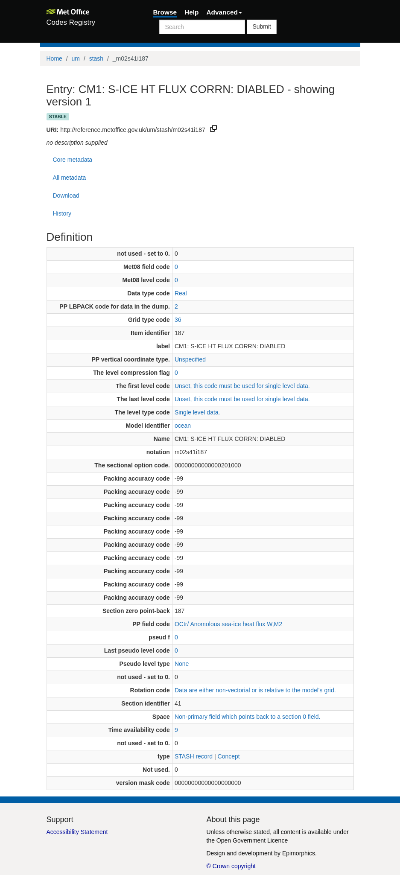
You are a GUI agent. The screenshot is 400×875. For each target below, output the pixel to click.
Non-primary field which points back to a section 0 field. (248, 716)
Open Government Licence (252, 840)
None (182, 663)
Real (181, 293)
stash (96, 58)
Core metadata (73, 159)
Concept (229, 756)
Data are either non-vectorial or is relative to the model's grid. (255, 690)
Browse (165, 12)
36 (178, 319)
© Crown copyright (231, 866)
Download (66, 195)
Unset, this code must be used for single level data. (242, 385)
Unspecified (190, 359)
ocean (183, 425)
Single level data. (197, 412)
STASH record (194, 756)
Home (54, 58)
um (76, 58)
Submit (261, 26)
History (62, 213)
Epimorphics (298, 853)
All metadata (69, 177)
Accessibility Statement (77, 831)
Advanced (224, 12)
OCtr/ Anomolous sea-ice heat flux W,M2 (228, 624)
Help (191, 12)
